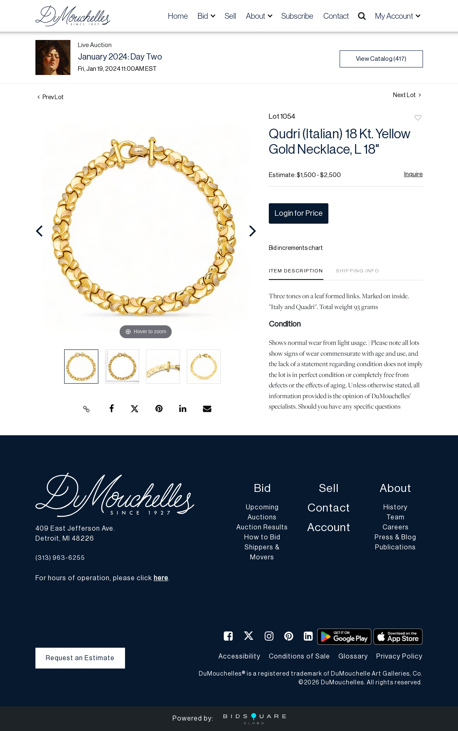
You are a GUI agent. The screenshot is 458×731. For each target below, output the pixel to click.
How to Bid (262, 537)
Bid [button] (203, 16)
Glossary (353, 656)
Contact (336, 16)
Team (395, 517)
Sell (230, 16)
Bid (262, 488)
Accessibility (239, 656)
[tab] (296, 274)
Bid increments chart (296, 248)
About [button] (256, 16)
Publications (395, 547)
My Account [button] (394, 16)
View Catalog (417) (381, 59)
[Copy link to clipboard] (86, 409)
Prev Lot (51, 97)
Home (178, 16)
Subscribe (297, 16)
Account (328, 527)
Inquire (413, 174)
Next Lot (407, 95)
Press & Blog (395, 537)
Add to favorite (418, 118)
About (395, 488)
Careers (396, 527)
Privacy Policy (399, 656)
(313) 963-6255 (60, 558)
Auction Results (262, 527)
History (395, 507)
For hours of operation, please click (101, 578)
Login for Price (299, 213)
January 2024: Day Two (120, 57)
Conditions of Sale (299, 656)
